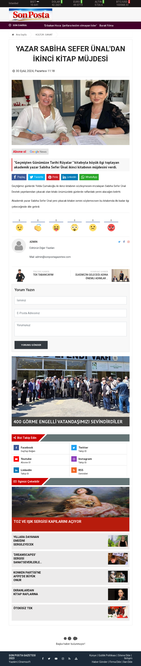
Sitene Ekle (124, 655)
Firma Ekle (115, 661)
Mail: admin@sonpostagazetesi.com (50, 256)
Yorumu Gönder (31, 345)
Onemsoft (24, 661)
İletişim (128, 658)
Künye (92, 655)
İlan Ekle (127, 661)
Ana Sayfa (19, 34)
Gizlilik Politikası (107, 655)
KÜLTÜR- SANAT (44, 34)
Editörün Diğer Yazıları (42, 247)
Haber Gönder (99, 661)
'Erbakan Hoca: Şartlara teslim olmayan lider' (77, 25)
